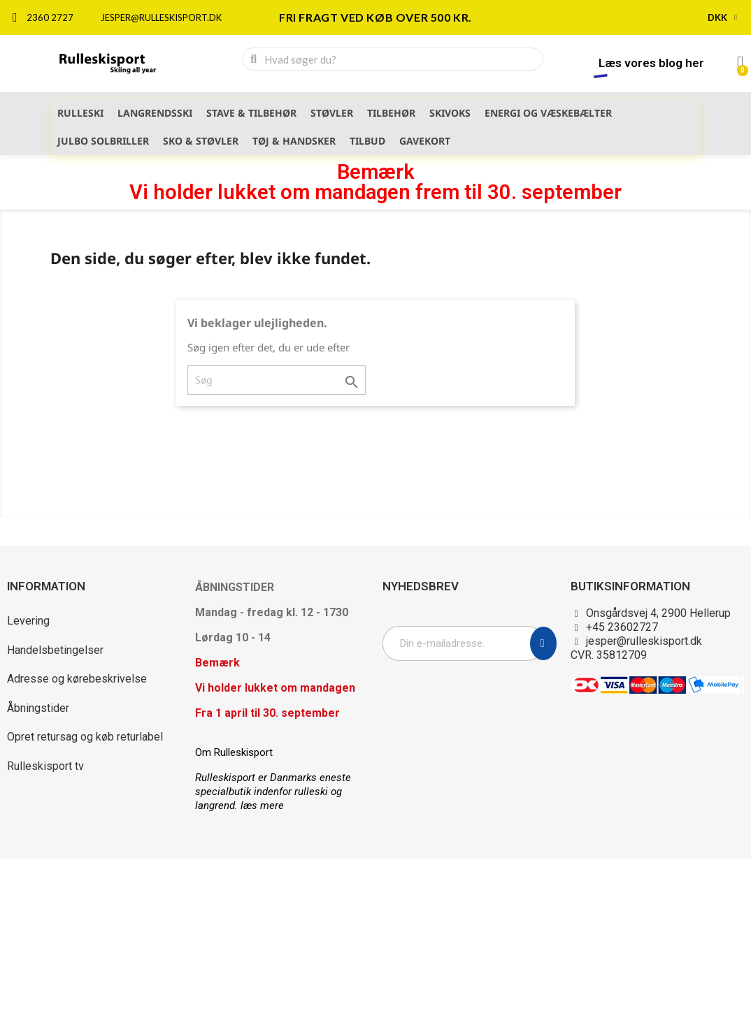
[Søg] (276, 380)
